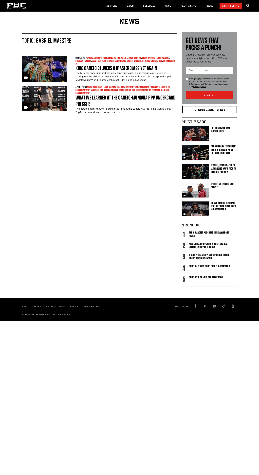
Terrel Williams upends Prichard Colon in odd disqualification (209, 256)
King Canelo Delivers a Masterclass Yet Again (116, 68)
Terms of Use (91, 307)
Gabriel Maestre (134, 60)
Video (130, 6)
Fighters (111, 6)
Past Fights (188, 6)
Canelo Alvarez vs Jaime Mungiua (101, 57)
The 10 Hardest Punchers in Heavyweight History (209, 234)
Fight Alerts (230, 6)
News (168, 6)
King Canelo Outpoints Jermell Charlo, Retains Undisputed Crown (208, 245)
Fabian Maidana (163, 57)
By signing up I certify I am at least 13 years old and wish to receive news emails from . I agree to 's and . (209, 82)
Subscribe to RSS (209, 110)
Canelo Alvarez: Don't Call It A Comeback (209, 266)
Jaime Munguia (135, 57)
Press (209, 6)
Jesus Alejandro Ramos (152, 60)
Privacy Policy (69, 307)
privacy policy (199, 86)
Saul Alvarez (122, 57)
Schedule (149, 6)
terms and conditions (218, 83)
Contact (50, 307)
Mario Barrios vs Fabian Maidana (101, 87)
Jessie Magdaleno (100, 60)
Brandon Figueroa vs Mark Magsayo (133, 87)
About (26, 307)
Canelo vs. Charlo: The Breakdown (206, 277)
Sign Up (209, 95)
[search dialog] (248, 5)
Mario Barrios (148, 57)
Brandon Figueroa (83, 60)
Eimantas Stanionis (117, 60)
